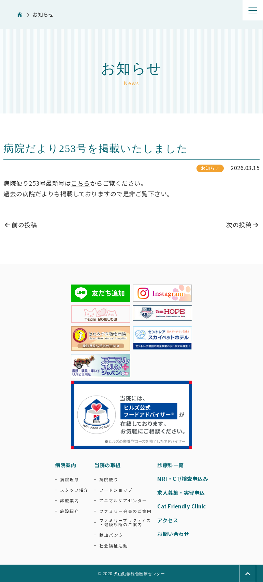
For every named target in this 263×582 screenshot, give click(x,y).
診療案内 (69, 501)
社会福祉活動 (113, 545)
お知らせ (210, 168)
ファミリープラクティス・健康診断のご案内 (125, 522)
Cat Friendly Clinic (181, 506)
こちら (80, 183)
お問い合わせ (173, 533)
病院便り (108, 479)
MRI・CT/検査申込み (182, 478)
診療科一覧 (170, 465)
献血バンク (111, 535)
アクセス (167, 520)
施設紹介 (69, 511)
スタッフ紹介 (74, 490)
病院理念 (69, 479)
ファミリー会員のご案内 (125, 511)
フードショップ (116, 490)
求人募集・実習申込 (181, 492)
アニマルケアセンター (123, 501)
